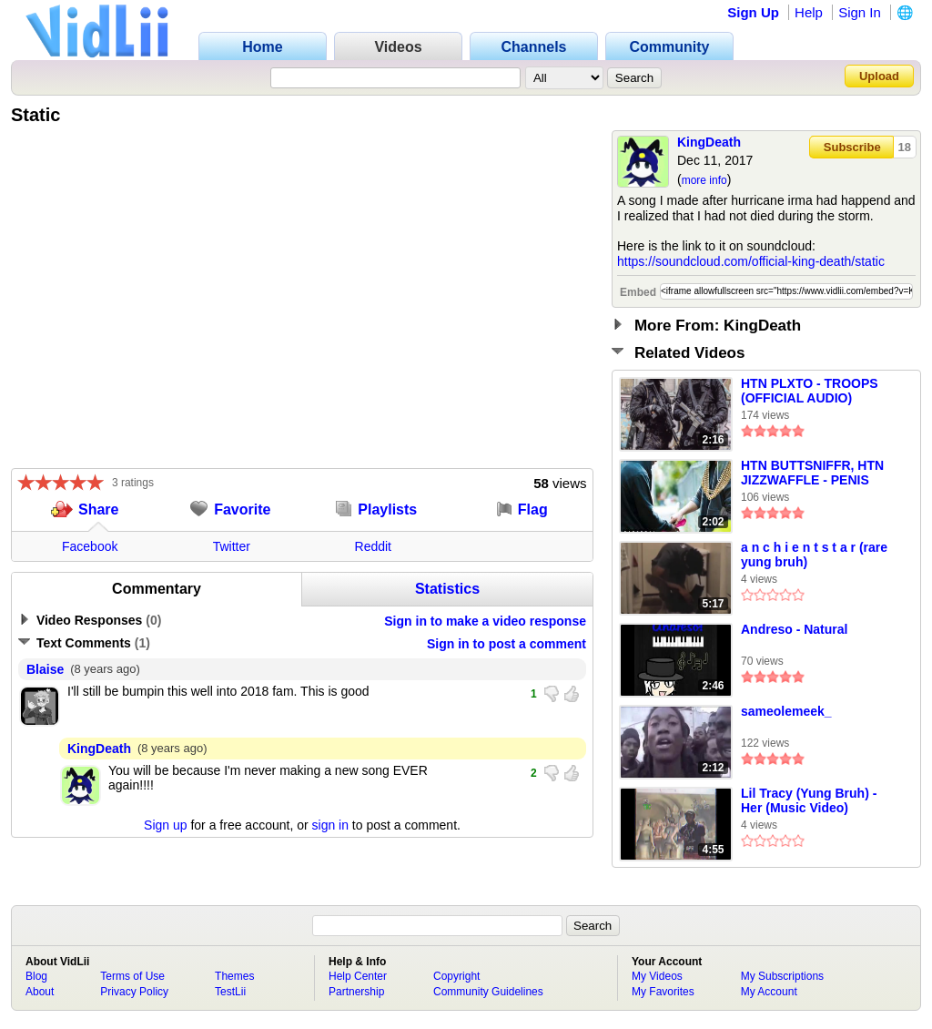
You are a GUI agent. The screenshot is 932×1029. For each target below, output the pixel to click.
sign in (330, 825)
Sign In (859, 12)
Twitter (231, 546)
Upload (879, 76)
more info (704, 180)
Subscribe (852, 147)
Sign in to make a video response (485, 621)
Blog (36, 976)
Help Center (358, 976)
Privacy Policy (134, 991)
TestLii (230, 991)
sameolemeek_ (786, 711)
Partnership (356, 991)
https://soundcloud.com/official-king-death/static (751, 261)
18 (904, 147)
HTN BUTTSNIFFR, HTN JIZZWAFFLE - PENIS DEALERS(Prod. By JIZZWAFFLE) (812, 473)
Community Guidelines (488, 991)
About (39, 991)
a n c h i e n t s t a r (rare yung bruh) (814, 554)
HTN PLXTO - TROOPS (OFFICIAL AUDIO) (809, 390)
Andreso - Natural (794, 629)
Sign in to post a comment (506, 644)
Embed (638, 292)
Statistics (447, 588)
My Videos (657, 976)
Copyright (456, 976)
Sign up (165, 825)
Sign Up (753, 12)
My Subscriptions (782, 976)
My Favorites (663, 991)
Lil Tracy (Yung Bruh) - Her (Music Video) (808, 800)
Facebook (89, 546)
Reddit (373, 546)
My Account (769, 991)
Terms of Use (132, 976)
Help (809, 12)
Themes (234, 976)
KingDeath (709, 142)
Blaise (45, 669)
